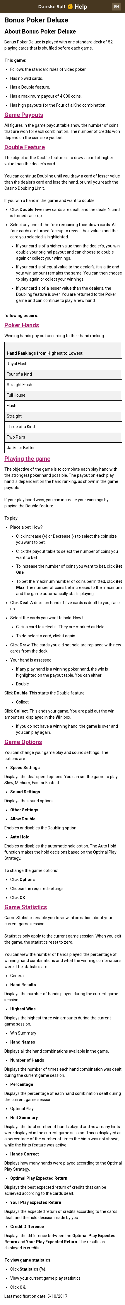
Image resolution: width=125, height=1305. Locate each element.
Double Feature (24, 147)
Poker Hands (21, 325)
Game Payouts (23, 114)
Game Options (23, 741)
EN (116, 6)
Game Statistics (25, 907)
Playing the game (27, 458)
